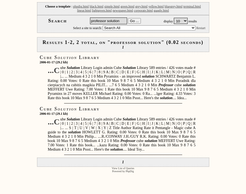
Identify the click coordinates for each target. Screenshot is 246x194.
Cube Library (70, 57)
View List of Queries (123, 168)
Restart (200, 28)
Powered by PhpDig (123, 171)
